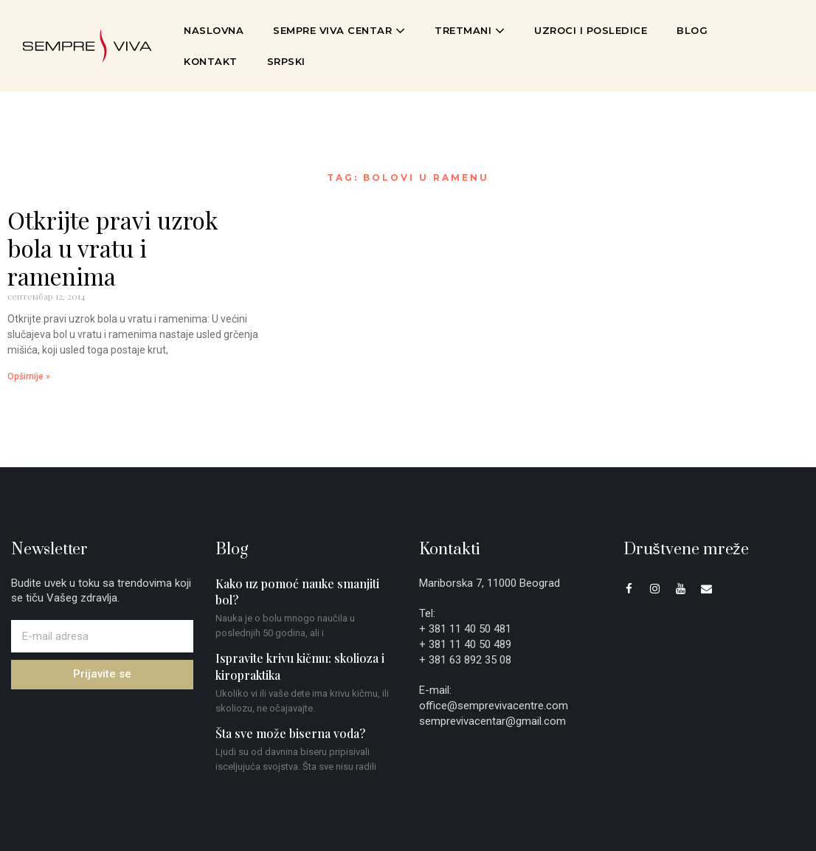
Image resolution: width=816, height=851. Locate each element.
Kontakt (211, 61)
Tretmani (470, 30)
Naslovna (213, 30)
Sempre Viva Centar (339, 30)
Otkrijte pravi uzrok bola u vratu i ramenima (112, 248)
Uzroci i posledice (590, 30)
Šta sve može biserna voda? (290, 733)
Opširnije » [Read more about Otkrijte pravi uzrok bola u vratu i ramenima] (28, 376)
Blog (692, 30)
